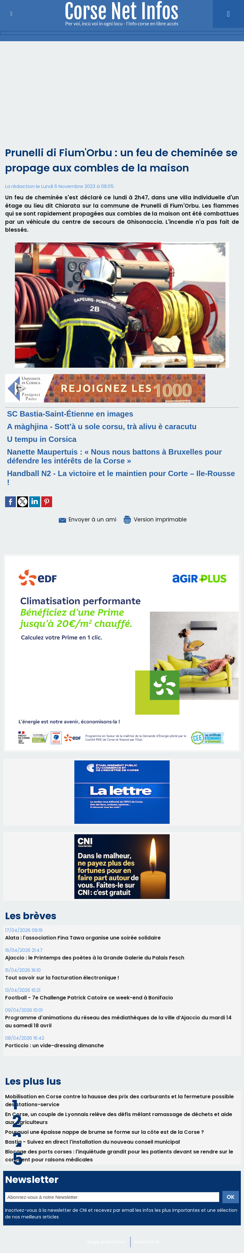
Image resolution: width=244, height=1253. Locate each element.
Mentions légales (153, 1242)
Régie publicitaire (106, 1242)
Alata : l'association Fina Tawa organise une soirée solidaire (83, 937)
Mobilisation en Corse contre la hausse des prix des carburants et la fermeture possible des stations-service (119, 1100)
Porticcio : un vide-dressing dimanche (54, 1045)
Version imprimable (155, 519)
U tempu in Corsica (42, 439)
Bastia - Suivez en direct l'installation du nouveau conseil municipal (92, 1142)
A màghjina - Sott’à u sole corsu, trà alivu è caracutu (102, 426)
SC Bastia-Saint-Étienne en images (70, 414)
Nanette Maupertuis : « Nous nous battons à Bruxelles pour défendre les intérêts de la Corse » (114, 456)
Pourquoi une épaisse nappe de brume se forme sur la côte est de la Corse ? (104, 1132)
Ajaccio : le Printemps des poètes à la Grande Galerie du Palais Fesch (94, 957)
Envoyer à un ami (87, 519)
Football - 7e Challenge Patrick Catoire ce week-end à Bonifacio (89, 997)
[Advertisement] (122, 88)
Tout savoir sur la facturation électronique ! (62, 977)
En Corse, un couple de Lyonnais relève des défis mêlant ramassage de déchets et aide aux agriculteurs (118, 1118)
